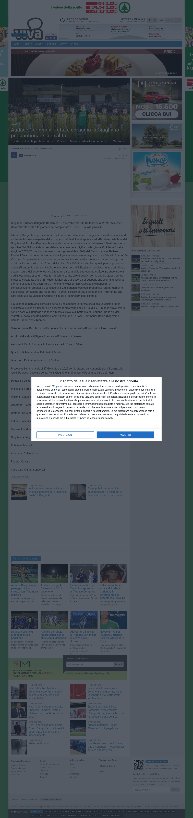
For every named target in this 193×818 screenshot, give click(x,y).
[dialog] (96, 409)
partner (60, 386)
